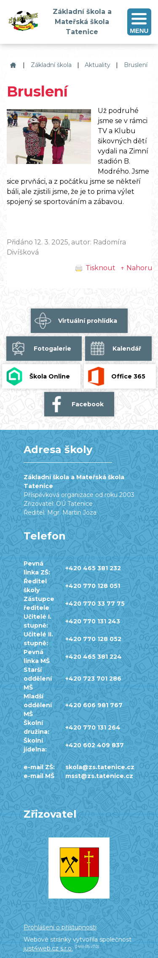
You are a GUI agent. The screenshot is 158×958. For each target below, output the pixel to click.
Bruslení (135, 65)
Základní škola (51, 65)
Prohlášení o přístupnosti (60, 927)
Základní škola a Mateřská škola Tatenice (12, 65)
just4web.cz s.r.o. (48, 948)
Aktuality (97, 65)
